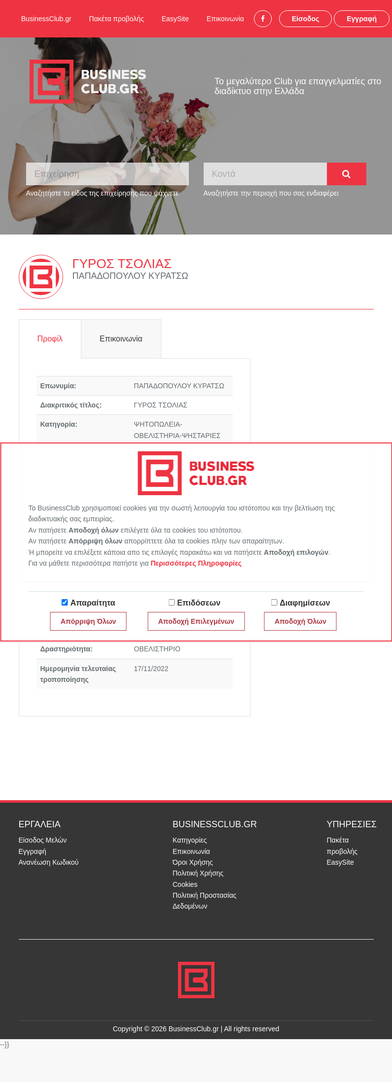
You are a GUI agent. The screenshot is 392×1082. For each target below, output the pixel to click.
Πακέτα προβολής (116, 19)
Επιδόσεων (198, 603)
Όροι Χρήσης (193, 862)
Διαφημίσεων (305, 603)
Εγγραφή (362, 19)
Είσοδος (306, 19)
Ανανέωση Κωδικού (49, 862)
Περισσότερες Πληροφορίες (196, 563)
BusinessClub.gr (46, 19)
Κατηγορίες (190, 840)
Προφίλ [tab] (50, 339)
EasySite (175, 19)
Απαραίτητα (93, 603)
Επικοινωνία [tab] (121, 339)
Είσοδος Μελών (43, 840)
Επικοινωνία (225, 19)
